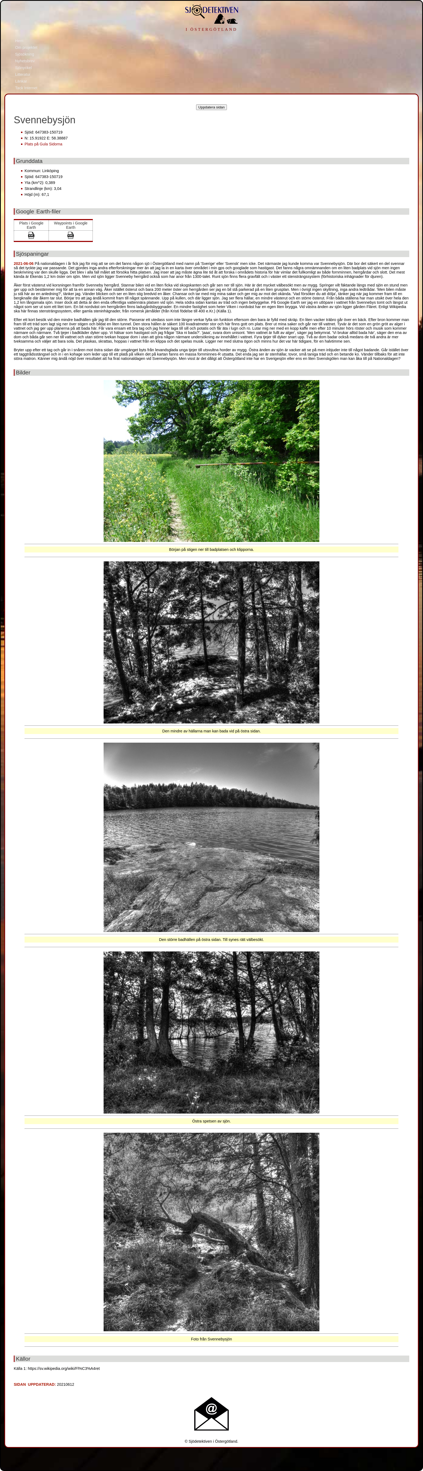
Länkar (21, 81)
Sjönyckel (23, 68)
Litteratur (22, 74)
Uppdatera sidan (211, 107)
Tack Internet (26, 88)
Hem (19, 41)
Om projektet (26, 47)
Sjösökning (24, 54)
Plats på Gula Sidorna (43, 144)
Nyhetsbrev (25, 61)
